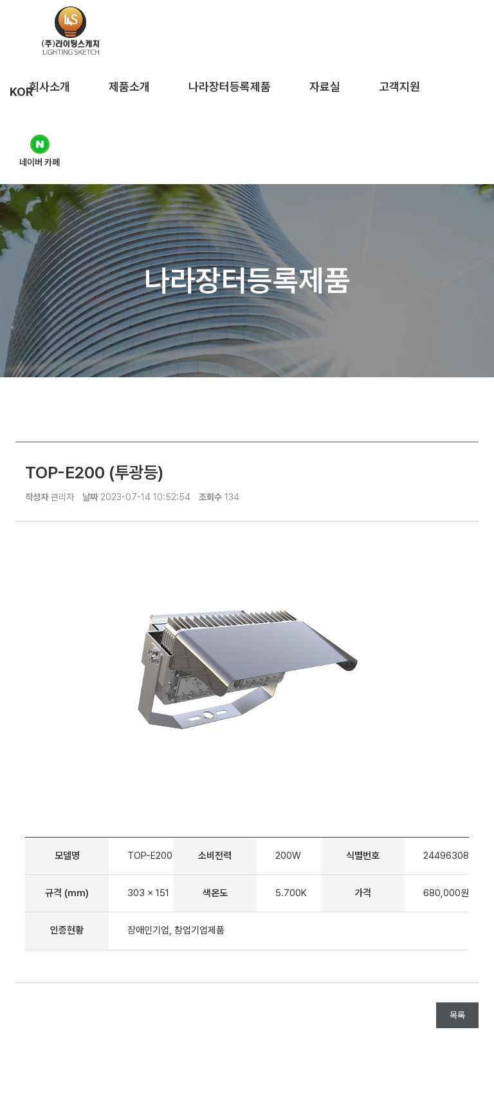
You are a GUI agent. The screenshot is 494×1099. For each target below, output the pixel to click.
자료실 (324, 86)
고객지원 (399, 86)
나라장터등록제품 (229, 86)
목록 (457, 1015)
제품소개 (129, 86)
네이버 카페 (39, 151)
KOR (21, 92)
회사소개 (49, 86)
